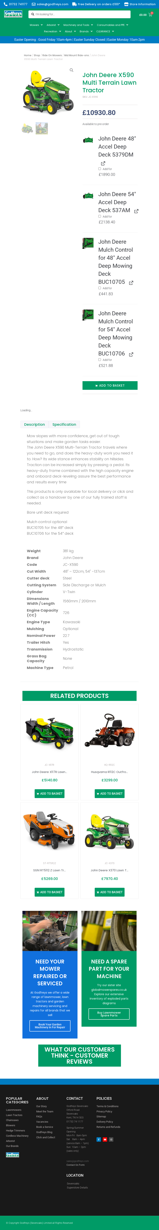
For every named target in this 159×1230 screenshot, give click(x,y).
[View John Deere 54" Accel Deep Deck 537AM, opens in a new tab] (135, 210)
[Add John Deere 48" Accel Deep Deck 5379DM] (99, 168)
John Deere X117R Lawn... (49, 772)
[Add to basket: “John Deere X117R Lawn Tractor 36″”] (49, 793)
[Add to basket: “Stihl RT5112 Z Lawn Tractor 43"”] (49, 892)
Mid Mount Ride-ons (76, 55)
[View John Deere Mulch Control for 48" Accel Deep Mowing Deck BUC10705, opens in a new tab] (130, 282)
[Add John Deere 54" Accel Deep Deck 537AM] (99, 216)
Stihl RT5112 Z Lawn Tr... (49, 870)
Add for (118, 172)
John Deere (73, 557)
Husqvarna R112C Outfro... (109, 772)
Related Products (79, 696)
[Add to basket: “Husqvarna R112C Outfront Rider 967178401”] (110, 793)
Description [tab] (34, 424)
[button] (37, 25)
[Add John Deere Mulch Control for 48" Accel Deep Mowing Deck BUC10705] (99, 288)
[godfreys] (47, 1173)
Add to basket (112, 385)
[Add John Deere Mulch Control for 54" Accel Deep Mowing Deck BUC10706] (99, 359)
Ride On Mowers (52, 55)
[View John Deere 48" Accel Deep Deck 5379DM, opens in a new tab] (102, 163)
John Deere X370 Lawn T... (109, 870)
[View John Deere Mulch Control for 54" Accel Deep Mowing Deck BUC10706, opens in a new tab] (130, 353)
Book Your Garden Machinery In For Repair (50, 1026)
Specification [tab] (64, 424)
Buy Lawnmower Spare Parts (109, 1014)
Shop (37, 55)
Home (27, 55)
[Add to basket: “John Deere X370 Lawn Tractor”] (110, 892)
